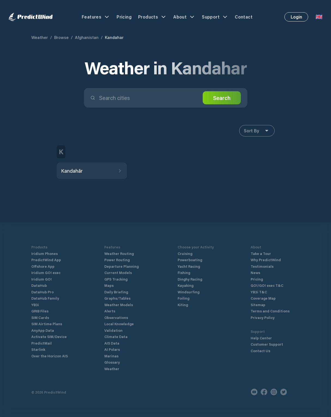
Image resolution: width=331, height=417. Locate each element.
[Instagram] (274, 392)
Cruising (185, 253)
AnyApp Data (42, 330)
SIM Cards (40, 317)
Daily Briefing (116, 292)
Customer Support (267, 344)
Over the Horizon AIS (49, 356)
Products (152, 17)
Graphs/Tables (117, 298)
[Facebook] (264, 392)
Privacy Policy (263, 317)
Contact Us (260, 350)
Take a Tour (261, 253)
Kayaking (185, 285)
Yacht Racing (189, 266)
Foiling (183, 298)
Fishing (184, 272)
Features (96, 17)
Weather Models (118, 304)
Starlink (38, 349)
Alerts (109, 311)
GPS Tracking (115, 279)
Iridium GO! (41, 279)
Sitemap (258, 304)
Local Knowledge (119, 323)
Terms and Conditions (270, 311)
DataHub (39, 285)
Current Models (118, 272)
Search (221, 97)
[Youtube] (254, 392)
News (255, 272)
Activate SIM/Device (49, 336)
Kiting (183, 304)
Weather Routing (119, 253)
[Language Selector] (319, 16)
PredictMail (41, 343)
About (184, 17)
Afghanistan (87, 37)
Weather (39, 37)
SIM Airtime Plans (46, 323)
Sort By (257, 130)
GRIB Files (39, 311)
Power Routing (117, 259)
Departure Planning (121, 266)
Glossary (112, 362)
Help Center (261, 338)
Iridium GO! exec (45, 272)
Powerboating (190, 259)
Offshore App (42, 266)
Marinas (111, 356)
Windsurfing (188, 292)
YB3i (35, 304)
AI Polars (112, 349)
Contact (244, 17)
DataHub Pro (42, 292)
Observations (116, 317)
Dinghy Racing (190, 279)
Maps (109, 285)
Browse (61, 37)
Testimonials (262, 266)
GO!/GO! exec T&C (267, 285)
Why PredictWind (266, 259)
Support (215, 17)
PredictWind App (46, 259)
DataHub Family (45, 298)
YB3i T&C (259, 292)
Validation (113, 330)
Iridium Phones (44, 253)
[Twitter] (283, 392)
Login (296, 17)
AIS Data (111, 343)
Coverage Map (263, 298)
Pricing (124, 17)
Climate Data (115, 336)
